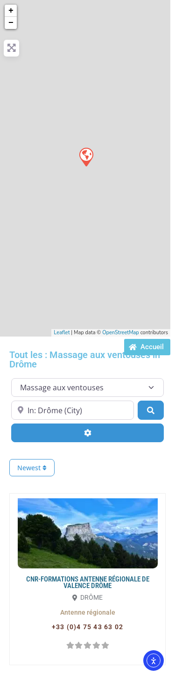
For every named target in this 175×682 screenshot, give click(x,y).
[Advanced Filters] (87, 433)
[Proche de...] (72, 410)
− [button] (11, 23)
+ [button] (11, 10)
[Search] (151, 410)
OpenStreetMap (120, 332)
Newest (32, 467)
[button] (87, 612)
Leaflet (62, 332)
